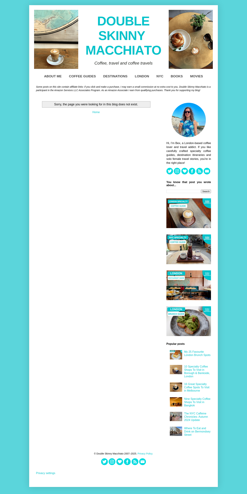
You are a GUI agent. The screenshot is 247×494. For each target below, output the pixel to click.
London (142, 76)
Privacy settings (45, 473)
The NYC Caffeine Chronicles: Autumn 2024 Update (196, 416)
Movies (196, 76)
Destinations (115, 76)
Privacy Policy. (145, 453)
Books (177, 76)
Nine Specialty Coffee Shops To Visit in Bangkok (197, 402)
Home (96, 112)
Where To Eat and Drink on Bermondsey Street (197, 431)
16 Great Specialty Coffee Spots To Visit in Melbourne (196, 387)
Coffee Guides (82, 76)
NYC (159, 76)
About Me (53, 76)
